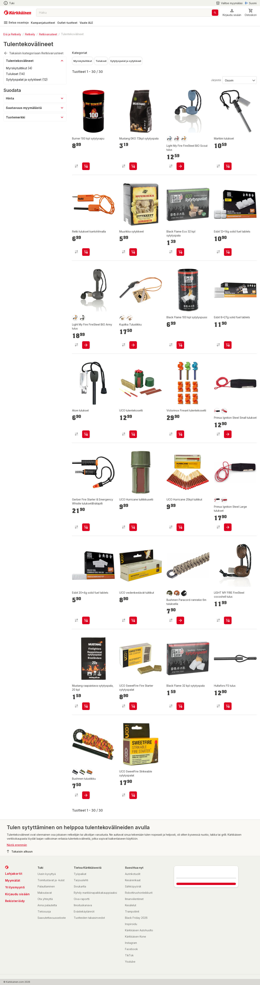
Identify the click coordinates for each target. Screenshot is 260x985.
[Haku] (215, 12)
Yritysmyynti (15, 887)
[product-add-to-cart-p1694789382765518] (86, 527)
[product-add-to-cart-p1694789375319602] (86, 795)
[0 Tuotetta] (251, 12)
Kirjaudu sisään (17, 894)
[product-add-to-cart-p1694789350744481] (133, 252)
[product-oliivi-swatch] (82, 772)
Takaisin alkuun (20, 851)
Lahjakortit (13, 873)
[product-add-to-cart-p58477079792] (86, 252)
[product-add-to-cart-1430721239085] (86, 166)
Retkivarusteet (48, 34)
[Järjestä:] (239, 80)
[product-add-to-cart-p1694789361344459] (228, 434)
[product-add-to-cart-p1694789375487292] (133, 620)
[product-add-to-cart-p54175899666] (180, 706)
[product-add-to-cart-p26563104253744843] (180, 166)
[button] (232, 12)
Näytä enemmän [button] (17, 844)
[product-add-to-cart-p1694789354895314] (86, 706)
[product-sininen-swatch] (170, 139)
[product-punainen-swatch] (177, 139)
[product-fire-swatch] (177, 593)
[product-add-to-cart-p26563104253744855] (86, 345)
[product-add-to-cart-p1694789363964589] (133, 527)
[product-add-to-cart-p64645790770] (228, 345)
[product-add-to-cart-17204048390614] (133, 345)
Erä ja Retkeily (12, 34)
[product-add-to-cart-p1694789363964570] (180, 527)
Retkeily (30, 34)
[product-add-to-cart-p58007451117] (86, 434)
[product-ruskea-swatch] (129, 318)
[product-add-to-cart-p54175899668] (180, 252)
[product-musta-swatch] (82, 318)
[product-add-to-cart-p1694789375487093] (133, 795)
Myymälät (12, 880)
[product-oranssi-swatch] (184, 139)
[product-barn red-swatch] (224, 411)
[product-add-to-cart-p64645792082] (86, 620)
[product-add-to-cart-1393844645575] (133, 166)
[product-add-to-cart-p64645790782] (228, 252)
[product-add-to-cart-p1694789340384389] (228, 620)
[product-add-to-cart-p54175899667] (180, 345)
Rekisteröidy (15, 901)
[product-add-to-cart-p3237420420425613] (180, 620)
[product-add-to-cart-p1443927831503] (228, 166)
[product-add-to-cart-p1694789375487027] (133, 706)
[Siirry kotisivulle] (17, 12)
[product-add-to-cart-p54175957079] (228, 706)
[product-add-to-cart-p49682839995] (180, 434)
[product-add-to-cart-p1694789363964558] (133, 434)
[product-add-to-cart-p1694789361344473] (228, 527)
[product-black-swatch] (217, 411)
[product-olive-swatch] (170, 593)
